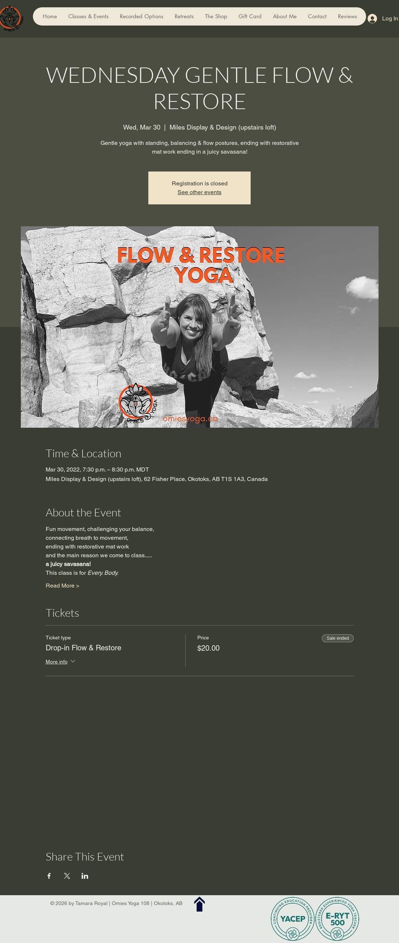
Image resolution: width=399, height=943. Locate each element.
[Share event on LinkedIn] (84, 876)
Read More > (62, 585)
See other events (199, 192)
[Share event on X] (67, 876)
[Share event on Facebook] (49, 876)
